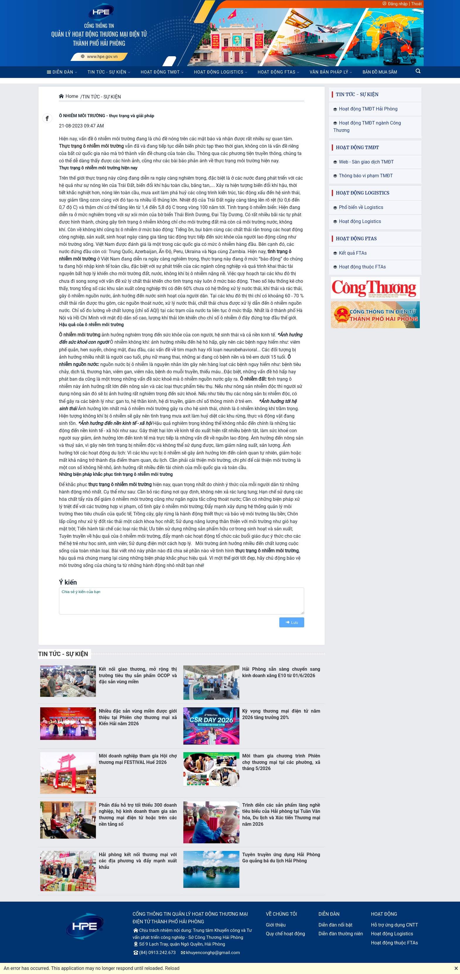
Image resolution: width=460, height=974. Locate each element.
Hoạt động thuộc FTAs (394, 943)
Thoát (416, 3)
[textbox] (181, 601)
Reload (172, 968)
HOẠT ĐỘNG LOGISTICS (218, 72)
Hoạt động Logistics (392, 933)
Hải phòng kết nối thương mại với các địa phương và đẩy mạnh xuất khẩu (138, 861)
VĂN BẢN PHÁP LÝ (329, 72)
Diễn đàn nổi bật (336, 925)
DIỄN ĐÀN (60, 72)
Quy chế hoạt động (285, 933)
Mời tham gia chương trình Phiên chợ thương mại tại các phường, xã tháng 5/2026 (281, 762)
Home (68, 96)
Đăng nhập (398, 3)
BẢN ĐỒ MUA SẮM (380, 72)
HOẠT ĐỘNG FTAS (276, 72)
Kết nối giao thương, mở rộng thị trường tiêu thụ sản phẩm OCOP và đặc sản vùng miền (138, 675)
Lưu (290, 622)
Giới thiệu (275, 925)
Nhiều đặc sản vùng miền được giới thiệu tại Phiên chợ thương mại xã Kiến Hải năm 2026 (138, 717)
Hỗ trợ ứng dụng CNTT (394, 925)
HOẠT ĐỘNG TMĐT (160, 72)
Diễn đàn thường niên (341, 933)
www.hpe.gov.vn (99, 56)
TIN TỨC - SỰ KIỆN (107, 72)
